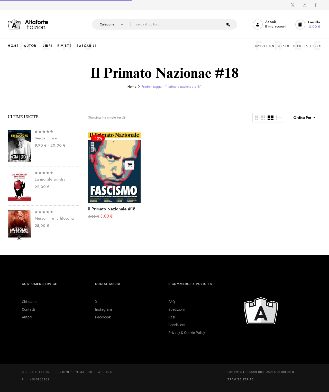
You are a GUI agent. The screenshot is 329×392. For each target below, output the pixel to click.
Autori (27, 317)
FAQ (171, 302)
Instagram (103, 309)
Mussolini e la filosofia (54, 218)
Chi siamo (30, 302)
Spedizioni (176, 309)
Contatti (28, 309)
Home (131, 86)
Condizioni (176, 325)
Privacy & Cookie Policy (186, 333)
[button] (308, 25)
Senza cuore (46, 138)
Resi (171, 317)
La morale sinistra (50, 179)
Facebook (103, 317)
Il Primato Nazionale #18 (111, 209)
